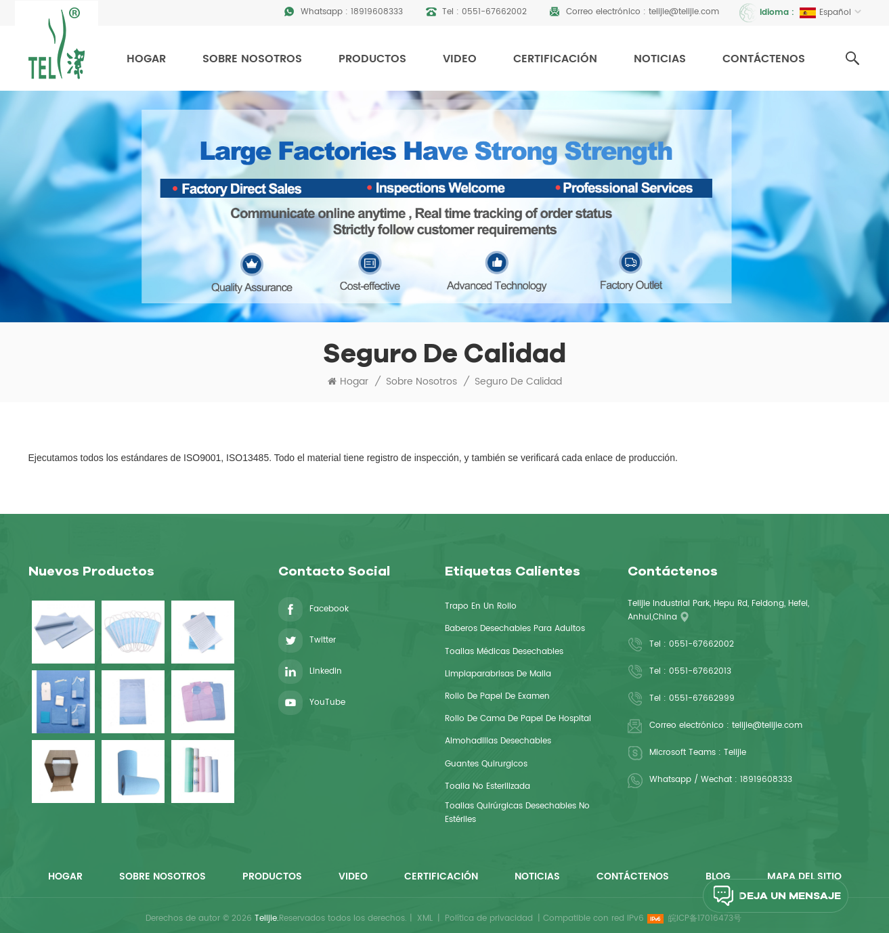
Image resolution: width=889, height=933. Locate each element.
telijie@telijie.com (684, 11)
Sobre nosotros (252, 59)
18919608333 (377, 11)
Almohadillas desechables (498, 741)
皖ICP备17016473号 (704, 918)
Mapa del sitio (804, 876)
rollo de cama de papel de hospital (518, 718)
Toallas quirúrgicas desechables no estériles (517, 813)
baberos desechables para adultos (515, 628)
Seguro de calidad (518, 382)
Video (460, 59)
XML (425, 918)
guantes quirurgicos (486, 764)
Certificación (555, 59)
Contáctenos (763, 59)
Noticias (660, 59)
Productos (372, 59)
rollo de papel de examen (497, 696)
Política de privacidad (489, 918)
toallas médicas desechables (504, 651)
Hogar (146, 59)
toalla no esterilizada (487, 786)
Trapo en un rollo (481, 606)
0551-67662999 (702, 698)
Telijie (735, 752)
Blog (718, 876)
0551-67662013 (700, 671)
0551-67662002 (494, 11)
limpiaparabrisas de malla (498, 674)
